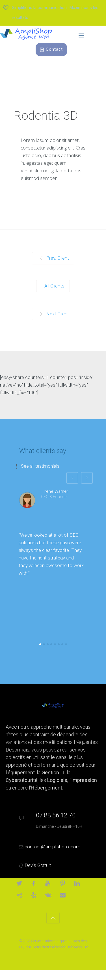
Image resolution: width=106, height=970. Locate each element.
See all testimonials (40, 466)
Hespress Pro (77, 947)
